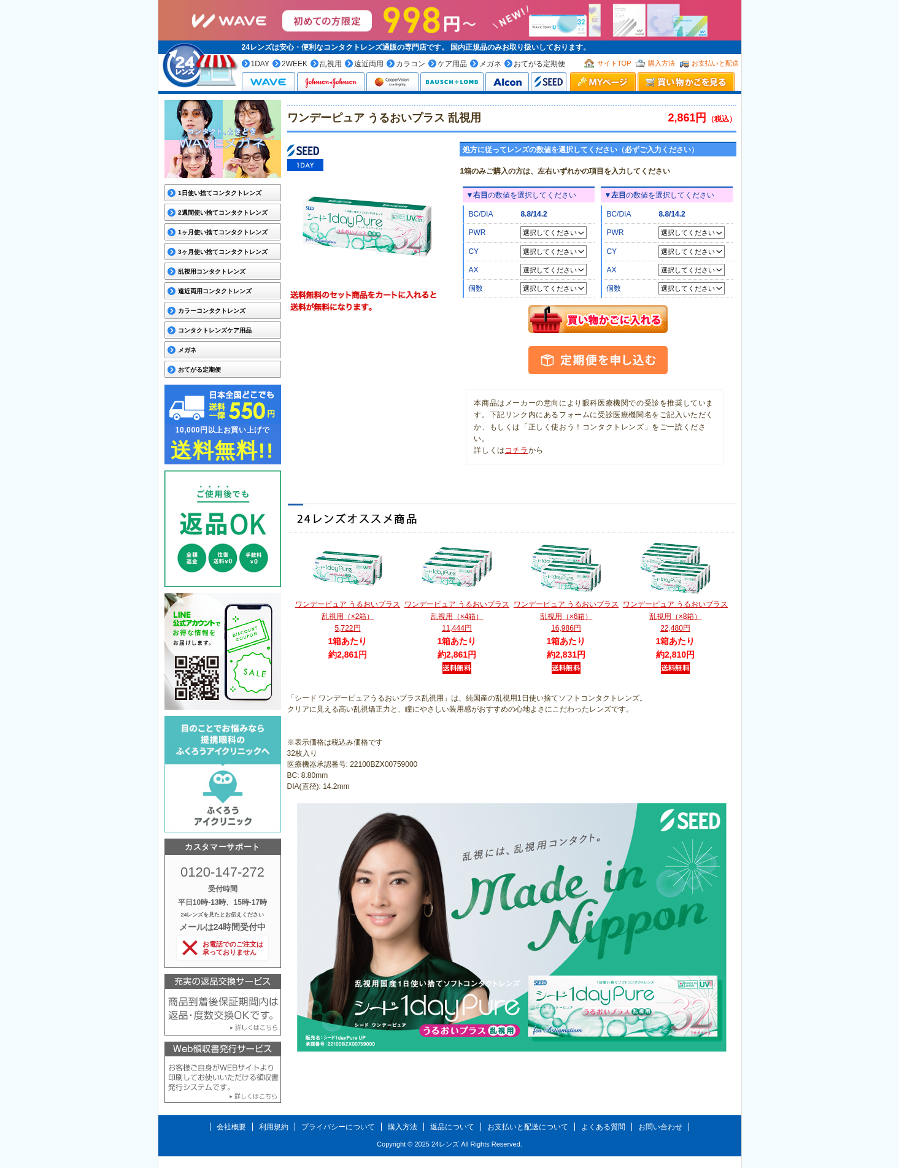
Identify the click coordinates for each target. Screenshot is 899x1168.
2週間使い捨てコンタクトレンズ (222, 212)
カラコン (410, 64)
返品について (452, 1127)
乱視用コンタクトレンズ (211, 271)
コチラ (516, 450)
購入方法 (661, 63)
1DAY (260, 64)
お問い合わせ (660, 1127)
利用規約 (273, 1127)
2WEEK (294, 64)
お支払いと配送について (527, 1127)
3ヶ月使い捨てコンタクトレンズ (222, 251)
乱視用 (331, 64)
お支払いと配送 (715, 63)
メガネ (490, 64)
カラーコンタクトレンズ (211, 310)
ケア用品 (452, 64)
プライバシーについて (338, 1127)
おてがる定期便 (539, 64)
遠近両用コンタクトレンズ (214, 291)
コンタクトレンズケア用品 (214, 330)
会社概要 (231, 1127)
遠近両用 (369, 64)
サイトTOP (614, 63)
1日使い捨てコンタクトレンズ (219, 193)
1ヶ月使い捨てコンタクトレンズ (222, 232)
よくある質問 (603, 1127)
